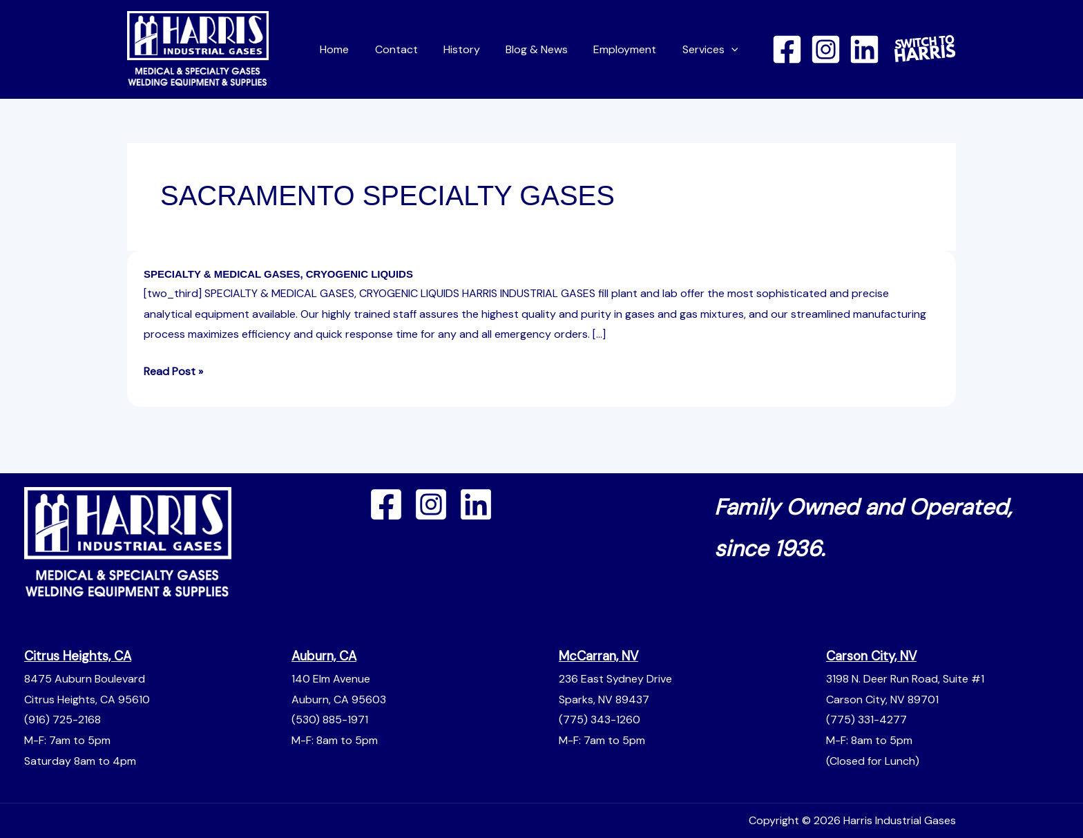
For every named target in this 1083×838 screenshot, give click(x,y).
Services (712, 49)
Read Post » (173, 370)
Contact (412, 49)
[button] (733, 49)
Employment (630, 49)
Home (354, 49)
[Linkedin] (864, 49)
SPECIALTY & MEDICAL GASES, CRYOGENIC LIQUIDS (278, 274)
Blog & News (546, 49)
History (474, 49)
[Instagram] (825, 49)
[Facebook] (787, 49)
